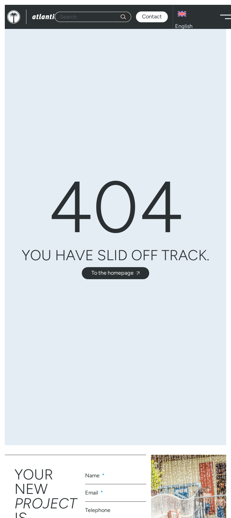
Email (92, 492)
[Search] (126, 17)
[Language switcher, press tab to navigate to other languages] (195, 17)
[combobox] (88, 17)
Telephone (97, 510)
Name (93, 475)
